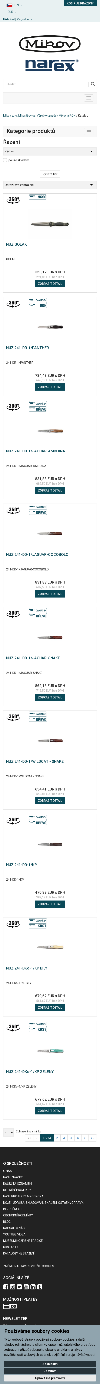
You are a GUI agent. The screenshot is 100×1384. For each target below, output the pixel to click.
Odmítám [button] (50, 1371)
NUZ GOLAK (16, 244)
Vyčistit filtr (50, 174)
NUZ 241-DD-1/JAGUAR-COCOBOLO (37, 554)
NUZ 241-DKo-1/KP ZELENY (30, 1071)
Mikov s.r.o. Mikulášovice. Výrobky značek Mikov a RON (39, 115)
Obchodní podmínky (18, 1215)
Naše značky (13, 1177)
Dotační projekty (17, 1190)
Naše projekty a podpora (23, 1196)
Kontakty (10, 1247)
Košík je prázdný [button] (80, 3)
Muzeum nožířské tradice (23, 1240)
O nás (7, 1171)
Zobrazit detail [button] (50, 283)
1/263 (48, 1138)
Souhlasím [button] (50, 1364)
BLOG (7, 1221)
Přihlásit (9, 19)
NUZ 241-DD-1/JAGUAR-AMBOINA (35, 451)
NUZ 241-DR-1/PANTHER (27, 348)
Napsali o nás (14, 1228)
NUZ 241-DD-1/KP (21, 864)
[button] (25, 4)
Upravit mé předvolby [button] (50, 1378)
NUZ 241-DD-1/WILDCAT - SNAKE (35, 761)
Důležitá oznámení (17, 1183)
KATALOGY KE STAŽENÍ (18, 1253)
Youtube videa (14, 1234)
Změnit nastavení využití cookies (28, 1266)
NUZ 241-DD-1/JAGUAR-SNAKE (33, 658)
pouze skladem (19, 160)
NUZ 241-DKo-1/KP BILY (26, 968)
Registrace (24, 19)
